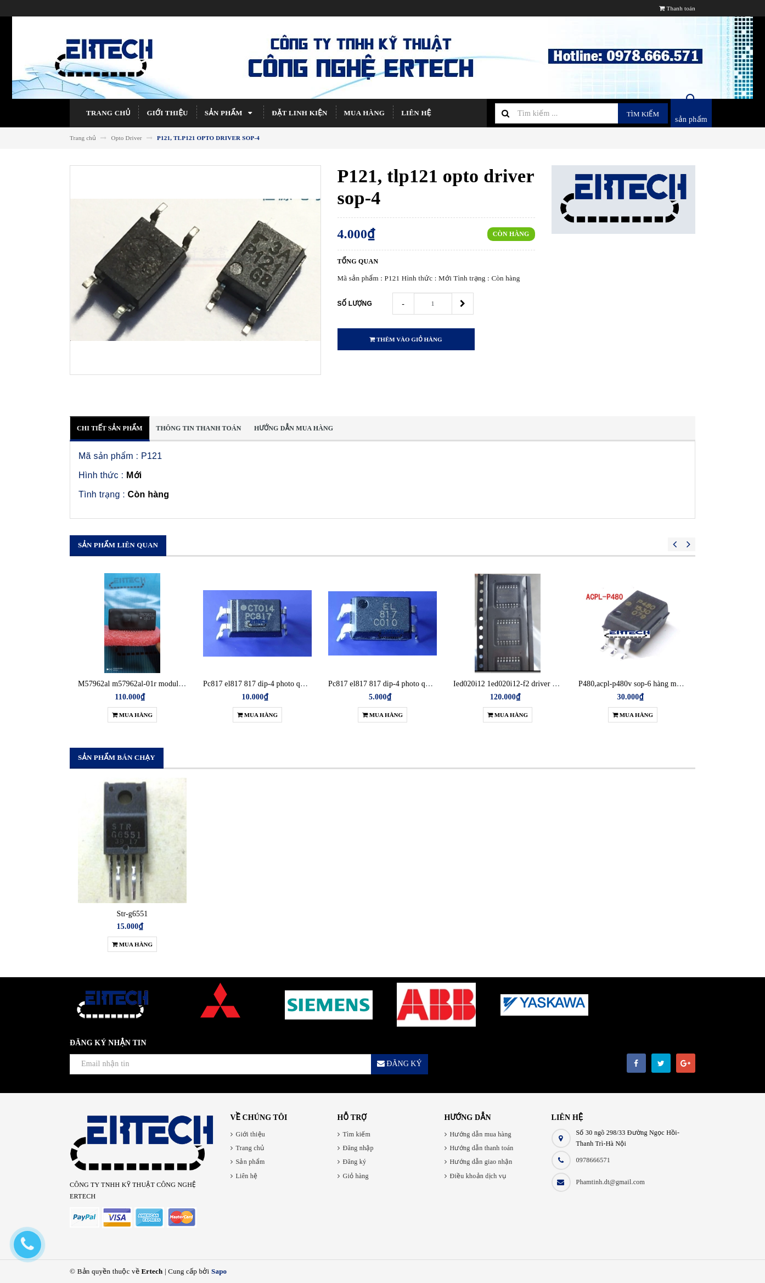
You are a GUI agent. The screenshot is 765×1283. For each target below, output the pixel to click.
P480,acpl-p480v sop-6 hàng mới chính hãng (649, 684)
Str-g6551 (132, 914)
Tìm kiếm (643, 114)
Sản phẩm (230, 113)
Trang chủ (108, 113)
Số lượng (355, 303)
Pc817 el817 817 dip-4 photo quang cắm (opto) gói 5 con (418, 684)
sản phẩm (691, 119)
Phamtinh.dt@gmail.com (610, 1182)
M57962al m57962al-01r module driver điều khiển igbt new (173, 684)
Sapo (219, 1271)
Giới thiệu (167, 113)
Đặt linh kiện (299, 113)
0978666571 (593, 1160)
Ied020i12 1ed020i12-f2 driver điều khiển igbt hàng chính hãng (554, 684)
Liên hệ (416, 113)
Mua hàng (364, 113)
